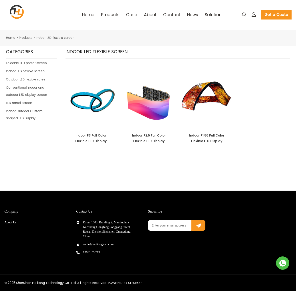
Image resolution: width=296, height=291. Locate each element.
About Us (10, 222)
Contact (171, 15)
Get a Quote (276, 15)
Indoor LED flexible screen (55, 37)
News (192, 15)
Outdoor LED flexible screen (27, 79)
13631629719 (91, 252)
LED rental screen (19, 102)
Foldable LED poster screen (26, 63)
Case (131, 15)
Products (110, 15)
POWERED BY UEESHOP (124, 282)
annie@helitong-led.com (98, 244)
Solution (213, 15)
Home (88, 15)
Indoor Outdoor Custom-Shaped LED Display (25, 115)
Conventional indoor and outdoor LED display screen (26, 91)
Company (11, 211)
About (150, 15)
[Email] (170, 225)
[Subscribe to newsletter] (198, 225)
